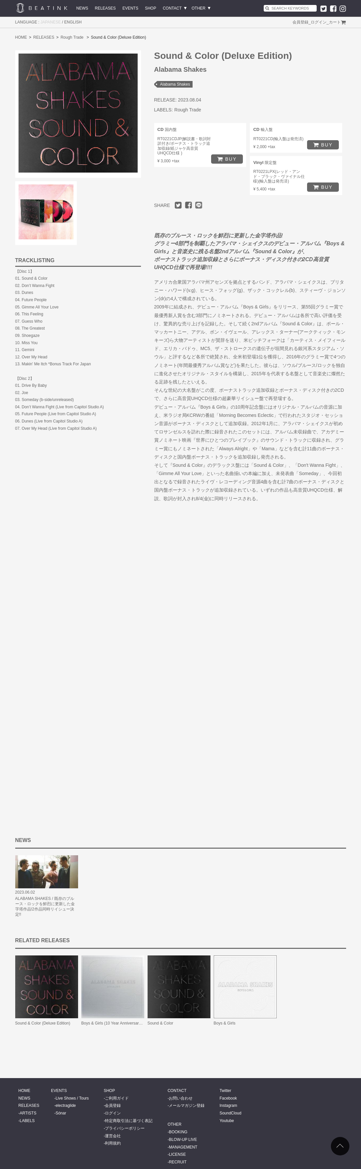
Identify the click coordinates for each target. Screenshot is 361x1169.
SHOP (150, 8)
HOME (21, 37)
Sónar (61, 1113)
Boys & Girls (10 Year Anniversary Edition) (118, 1023)
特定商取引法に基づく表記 (129, 1120)
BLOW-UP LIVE (183, 1139)
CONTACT (172, 8)
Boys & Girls (225, 1023)
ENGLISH (73, 22)
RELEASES (105, 8)
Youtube (226, 1120)
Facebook (228, 1098)
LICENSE (177, 1154)
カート (335, 22)
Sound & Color (160, 1023)
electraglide (66, 1105)
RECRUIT (177, 1162)
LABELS (27, 1120)
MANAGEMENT (183, 1147)
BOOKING (178, 1132)
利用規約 (113, 1143)
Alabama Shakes (175, 84)
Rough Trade (72, 37)
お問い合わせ (181, 1098)
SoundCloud (230, 1113)
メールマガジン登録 (186, 1105)
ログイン (319, 22)
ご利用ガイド (117, 1098)
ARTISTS (28, 1113)
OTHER (198, 8)
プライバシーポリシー (125, 1128)
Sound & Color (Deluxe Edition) (42, 1023)
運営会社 (113, 1136)
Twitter (225, 1090)
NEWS (82, 8)
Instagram (228, 1105)
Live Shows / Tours (72, 1098)
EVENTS (130, 8)
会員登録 (300, 22)
